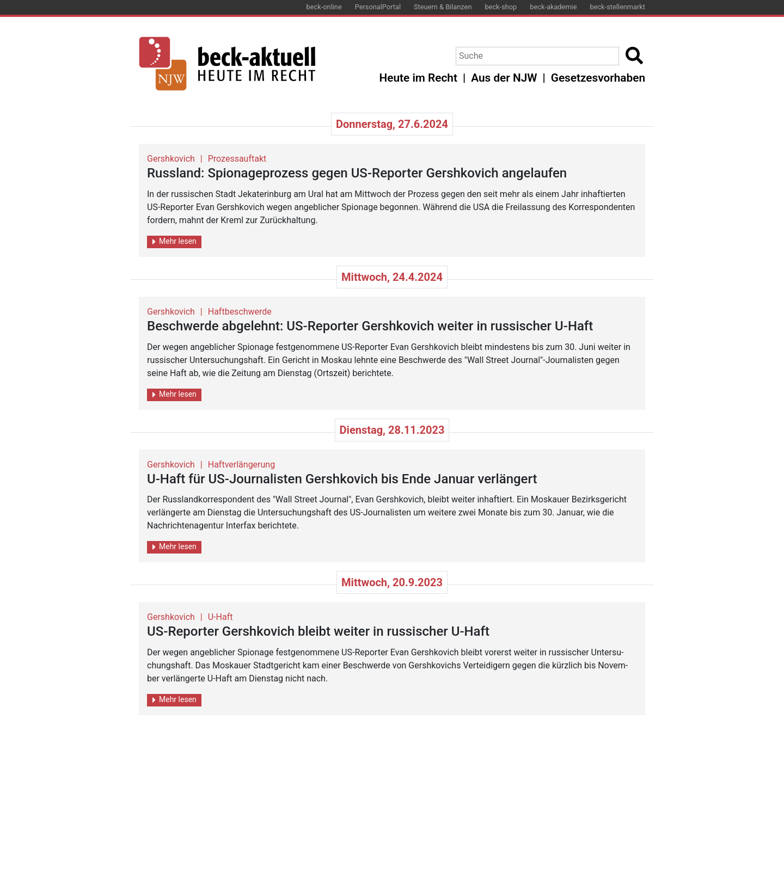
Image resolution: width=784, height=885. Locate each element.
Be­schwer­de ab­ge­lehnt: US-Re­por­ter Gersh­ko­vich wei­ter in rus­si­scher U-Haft (370, 326)
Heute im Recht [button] (418, 77)
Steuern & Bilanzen (442, 7)
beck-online (324, 7)
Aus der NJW (504, 77)
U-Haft (220, 617)
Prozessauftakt (237, 158)
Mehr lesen (174, 241)
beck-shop (501, 7)
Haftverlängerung (241, 464)
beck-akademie (553, 7)
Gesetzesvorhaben (598, 77)
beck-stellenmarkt (617, 7)
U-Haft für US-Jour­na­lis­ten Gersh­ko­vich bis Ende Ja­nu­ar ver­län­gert (342, 479)
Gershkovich (171, 158)
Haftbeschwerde (240, 311)
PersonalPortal (378, 7)
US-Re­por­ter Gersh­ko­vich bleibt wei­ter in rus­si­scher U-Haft (318, 631)
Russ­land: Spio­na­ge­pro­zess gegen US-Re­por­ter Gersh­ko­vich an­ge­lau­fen (357, 173)
